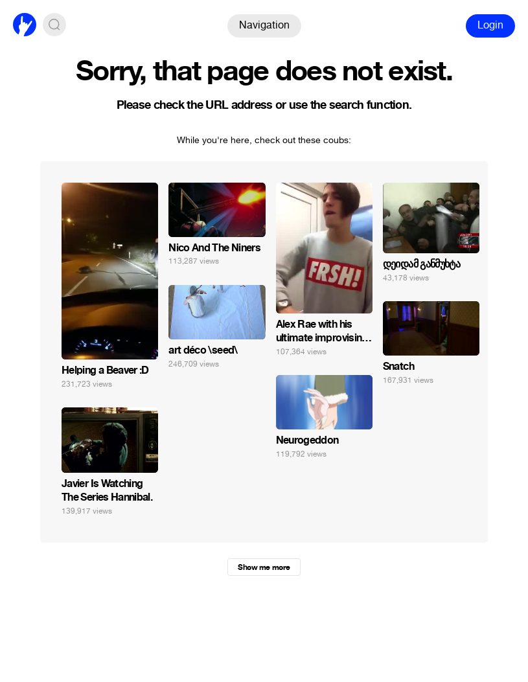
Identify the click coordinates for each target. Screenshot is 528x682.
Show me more (264, 567)
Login (490, 25)
